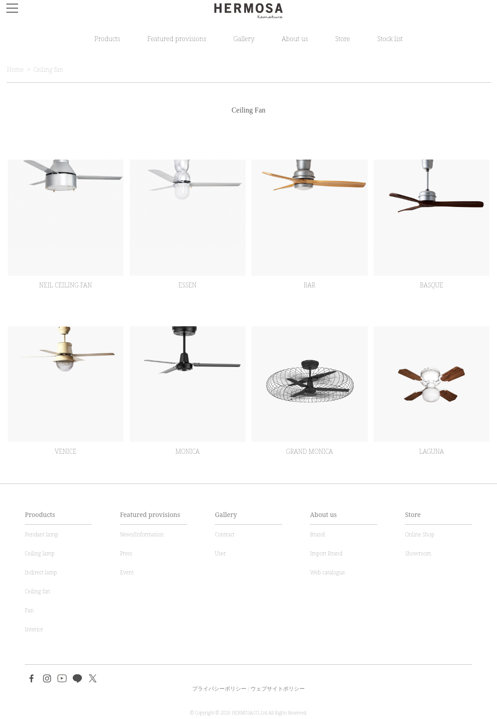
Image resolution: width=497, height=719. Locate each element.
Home (15, 69)
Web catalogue (327, 572)
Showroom (418, 553)
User (220, 553)
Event (126, 572)
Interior (34, 629)
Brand (317, 534)
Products (107, 38)
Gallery (244, 38)
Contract (224, 534)
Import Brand (326, 553)
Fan (29, 610)
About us (295, 38)
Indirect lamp (41, 572)
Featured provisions (176, 38)
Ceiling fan (48, 69)
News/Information (142, 534)
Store (342, 38)
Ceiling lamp (40, 553)
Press (126, 553)
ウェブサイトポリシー (278, 688)
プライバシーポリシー (219, 688)
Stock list (389, 38)
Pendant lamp (41, 534)
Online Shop (420, 534)
